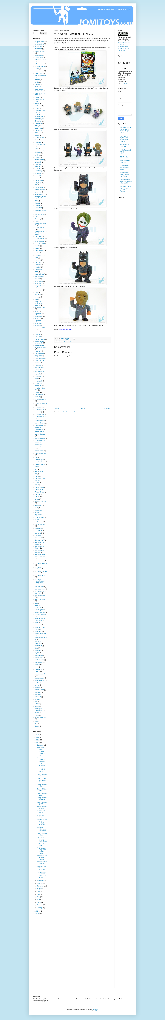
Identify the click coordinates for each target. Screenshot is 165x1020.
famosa (37, 205)
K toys (37, 292)
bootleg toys (39, 119)
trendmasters (39, 657)
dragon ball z (39, 180)
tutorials (37, 664)
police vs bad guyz (41, 453)
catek (37, 140)
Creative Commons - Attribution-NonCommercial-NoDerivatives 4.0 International (124, 46)
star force (38, 533)
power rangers (39, 459)
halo (36, 257)
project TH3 (38, 467)
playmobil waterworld (38, 443)
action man (38, 49)
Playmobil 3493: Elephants (42, 862)
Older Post (107, 408)
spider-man (38, 528)
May (38, 897)
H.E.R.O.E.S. (39, 255)
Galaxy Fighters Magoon (41, 807)
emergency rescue (41, 197)
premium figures (68, 341)
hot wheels (38, 269)
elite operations (40, 194)
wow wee (38, 699)
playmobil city (39, 425)
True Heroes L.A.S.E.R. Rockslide (41, 759)
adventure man (39, 64)
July (38, 891)
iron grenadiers (39, 276)
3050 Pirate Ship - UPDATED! (125, 161)
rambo (37, 476)
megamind (38, 356)
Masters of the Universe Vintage (40, 346)
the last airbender (40, 633)
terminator (38, 625)
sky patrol (38, 515)
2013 (37, 737)
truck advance (39, 660)
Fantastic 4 (38, 208)
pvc (36, 469)
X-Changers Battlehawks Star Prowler (41, 829)
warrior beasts (39, 690)
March (39, 902)
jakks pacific (39, 281)
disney (37, 178)
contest (37, 155)
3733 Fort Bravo (125, 157)
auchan (37, 80)
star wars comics (40, 557)
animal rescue (39, 71)
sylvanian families (40, 614)
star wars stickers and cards (40, 592)
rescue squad (39, 489)
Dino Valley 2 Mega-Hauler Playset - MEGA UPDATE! (124, 138)
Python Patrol (39, 471)
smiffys (37, 519)
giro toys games (40, 243)
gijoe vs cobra (39, 241)
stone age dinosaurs (38, 606)
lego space (38, 323)
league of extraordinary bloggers (39, 303)
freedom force (39, 214)
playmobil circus (40, 423)
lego (36, 311)
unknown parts (39, 678)
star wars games (40, 575)
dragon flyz (38, 182)
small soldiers (39, 517)
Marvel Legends (40, 339)
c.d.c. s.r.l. (38, 133)
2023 (37, 734)
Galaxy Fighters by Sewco (41, 775)
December (40, 745)
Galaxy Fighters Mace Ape (41, 798)
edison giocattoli (40, 190)
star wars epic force (41, 563)
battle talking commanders (39, 90)
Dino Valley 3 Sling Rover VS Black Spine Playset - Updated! (125, 189)
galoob (37, 234)
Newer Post (58, 408)
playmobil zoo (39, 451)
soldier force (39, 522)
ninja (36, 379)
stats (36, 603)
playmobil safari (40, 440)
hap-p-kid (38, 260)
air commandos (40, 66)
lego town (38, 325)
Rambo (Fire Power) (41, 844)
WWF (37, 704)
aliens (37, 68)
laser (36, 299)
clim (36, 148)
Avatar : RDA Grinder (41, 811)
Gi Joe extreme (40, 239)
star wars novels (40, 589)
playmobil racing (40, 438)
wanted (37, 687)
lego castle (38, 316)
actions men (39, 57)
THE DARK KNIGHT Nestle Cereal (42, 839)
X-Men (37, 713)
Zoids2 (37, 726)
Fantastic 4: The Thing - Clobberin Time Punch (42, 822)
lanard (37, 297)
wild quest (38, 694)
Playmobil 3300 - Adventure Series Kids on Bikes (42, 874)
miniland (37, 363)
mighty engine (39, 360)
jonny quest (38, 283)
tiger (36, 648)
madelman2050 (40, 328)
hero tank (38, 267)
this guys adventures (38, 642)
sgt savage (38, 510)
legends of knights (40, 307)
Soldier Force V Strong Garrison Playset (124, 167)
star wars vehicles (40, 595)
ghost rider (38, 236)
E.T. (36, 185)
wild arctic (38, 692)
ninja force (38, 386)
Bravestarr (38, 121)
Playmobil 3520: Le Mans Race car (42, 857)
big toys (37, 108)
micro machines (40, 358)
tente (36, 622)
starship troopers (40, 599)
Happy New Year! (40, 748)
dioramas (38, 175)
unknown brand (40, 674)
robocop (37, 494)
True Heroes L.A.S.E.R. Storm (41, 753)
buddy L (37, 126)
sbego (37, 499)
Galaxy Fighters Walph (41, 794)
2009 (37, 914)
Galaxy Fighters (40, 227)
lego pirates (38, 321)
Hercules (38, 265)
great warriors (39, 250)
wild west (38, 697)
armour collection (40, 76)
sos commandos (40, 524)
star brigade (38, 530)
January (39, 908)
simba (37, 512)
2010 (37, 911)
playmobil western (40, 447)
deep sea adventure (38, 165)
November (40, 881)
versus (37, 683)
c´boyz (37, 135)
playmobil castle (40, 421)
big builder (38, 106)
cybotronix (38, 162)
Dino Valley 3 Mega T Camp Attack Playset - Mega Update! (125, 130)
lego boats (38, 314)
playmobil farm (39, 432)
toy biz (37, 653)
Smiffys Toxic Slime (41, 816)
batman (61, 341)
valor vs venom (40, 680)
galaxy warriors (40, 231)
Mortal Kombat (39, 371)
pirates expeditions (41, 403)
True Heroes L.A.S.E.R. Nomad (41, 770)
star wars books (40, 554)
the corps (38, 631)
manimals (38, 336)
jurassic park (39, 290)
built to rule (38, 128)
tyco (36, 667)
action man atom (40, 51)
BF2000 (37, 103)
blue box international (39, 115)
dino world (38, 173)
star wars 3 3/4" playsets (40, 551)
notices (37, 392)
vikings (37, 685)
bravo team (38, 123)
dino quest (38, 168)
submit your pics (40, 612)
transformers (39, 655)
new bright (38, 376)
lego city (37, 318)
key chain (38, 294)
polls (36, 457)
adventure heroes (40, 60)
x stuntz (37, 706)
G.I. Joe (37, 219)
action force (38, 46)
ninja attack (38, 381)
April (38, 899)
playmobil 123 (39, 414)
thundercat (38, 646)
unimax (37, 671)
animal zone (39, 73)
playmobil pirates (40, 434)
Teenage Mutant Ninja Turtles (40, 619)
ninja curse (38, 383)
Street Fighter (39, 610)
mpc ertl (37, 374)
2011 (37, 743)
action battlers (39, 44)
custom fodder (39, 160)
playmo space (39, 409)
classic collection (40, 144)
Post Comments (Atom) (70, 412)
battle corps (38, 87)
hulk (36, 272)
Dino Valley (38, 171)
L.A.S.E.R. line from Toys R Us (41, 780)
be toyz (37, 97)
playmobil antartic (40, 416)
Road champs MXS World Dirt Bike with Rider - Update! (126, 181)
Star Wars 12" (39, 540)
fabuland (37, 203)
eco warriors (39, 187)
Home (83, 408)
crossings (38, 157)
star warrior (38, 537)
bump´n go (38, 130)
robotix (37, 496)
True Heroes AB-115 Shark (125, 145)
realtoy (37, 482)
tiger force (38, 650)
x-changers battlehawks (38, 709)
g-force (37, 216)
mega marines (39, 353)
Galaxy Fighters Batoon (41, 785)
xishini (37, 715)
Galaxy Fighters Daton (41, 789)
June (38, 894)
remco (37, 485)
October (39, 883)
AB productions (40, 42)
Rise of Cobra (39, 492)
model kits (38, 365)
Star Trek (38, 535)
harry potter (38, 262)
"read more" (124, 83)
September (40, 886)
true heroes (38, 662)
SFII (36, 508)
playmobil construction (39, 428)
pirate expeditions (40, 399)
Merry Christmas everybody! (42, 764)
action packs (39, 55)
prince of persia (40, 464)
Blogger (95, 1010)
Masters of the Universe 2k (39, 342)
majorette (38, 334)
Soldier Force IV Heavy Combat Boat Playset (125, 174)
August (39, 889)
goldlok (37, 248)
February (40, 905)
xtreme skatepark (40, 717)
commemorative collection (40, 151)
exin (36, 201)
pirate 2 (37, 397)
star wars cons (39, 561)
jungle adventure (40, 286)
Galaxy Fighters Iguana (41, 803)
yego (36, 721)
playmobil (38, 412)
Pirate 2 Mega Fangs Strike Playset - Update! (41, 850)
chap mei (38, 142)
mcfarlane (38, 351)
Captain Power (39, 137)
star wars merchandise (39, 585)
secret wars (38, 505)
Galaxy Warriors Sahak (42, 834)
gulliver (37, 253)
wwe (36, 701)
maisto (37, 332)
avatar (37, 82)
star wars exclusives (38, 568)
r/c (36, 474)
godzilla (37, 246)
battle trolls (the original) (40, 94)
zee (36, 724)
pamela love (39, 394)
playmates (38, 407)
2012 (37, 740)
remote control (39, 487)
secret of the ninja (40, 501)
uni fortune (38, 669)
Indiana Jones (39, 274)
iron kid (37, 279)
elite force (38, 192)
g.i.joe (37, 221)
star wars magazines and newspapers (40, 580)
